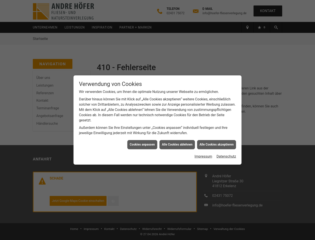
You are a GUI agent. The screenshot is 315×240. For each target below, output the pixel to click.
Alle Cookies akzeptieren (217, 143)
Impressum (203, 155)
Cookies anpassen (142, 143)
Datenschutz (226, 155)
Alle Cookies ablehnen (177, 143)
